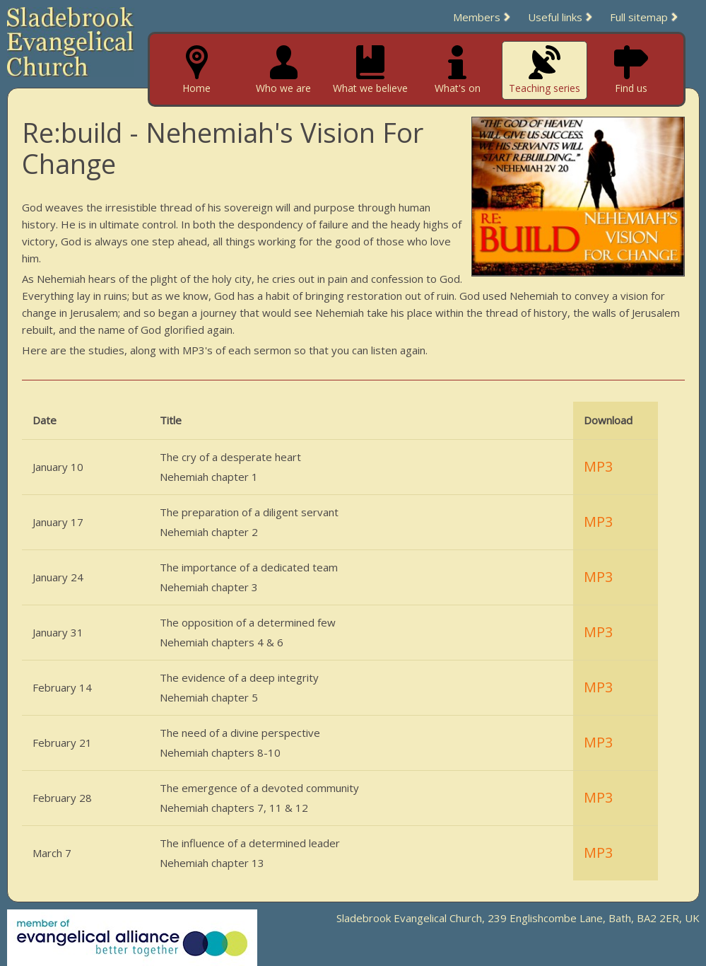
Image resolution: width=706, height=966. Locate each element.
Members (476, 17)
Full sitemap (639, 17)
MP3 (598, 466)
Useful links (555, 17)
